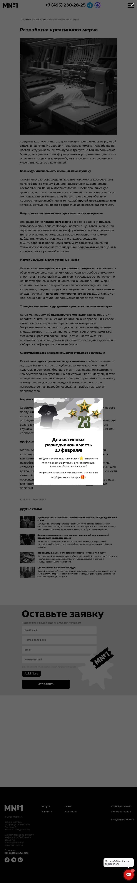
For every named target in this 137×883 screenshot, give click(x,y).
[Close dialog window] (132, 5)
